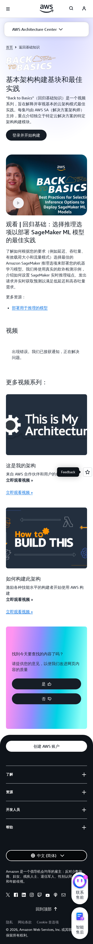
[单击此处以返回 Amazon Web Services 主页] (46, 9)
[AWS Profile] (84, 9)
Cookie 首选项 (48, 922)
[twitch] (40, 895)
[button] (37, 29)
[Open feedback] (87, 472)
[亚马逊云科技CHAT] (79, 882)
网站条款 (25, 922)
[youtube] (48, 895)
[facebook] (16, 895)
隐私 (9, 922)
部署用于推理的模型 (30, 307)
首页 (9, 47)
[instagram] (32, 895)
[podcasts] (56, 895)
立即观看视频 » (19, 492)
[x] (8, 895)
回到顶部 (47, 908)
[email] (63, 895)
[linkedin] (24, 895)
